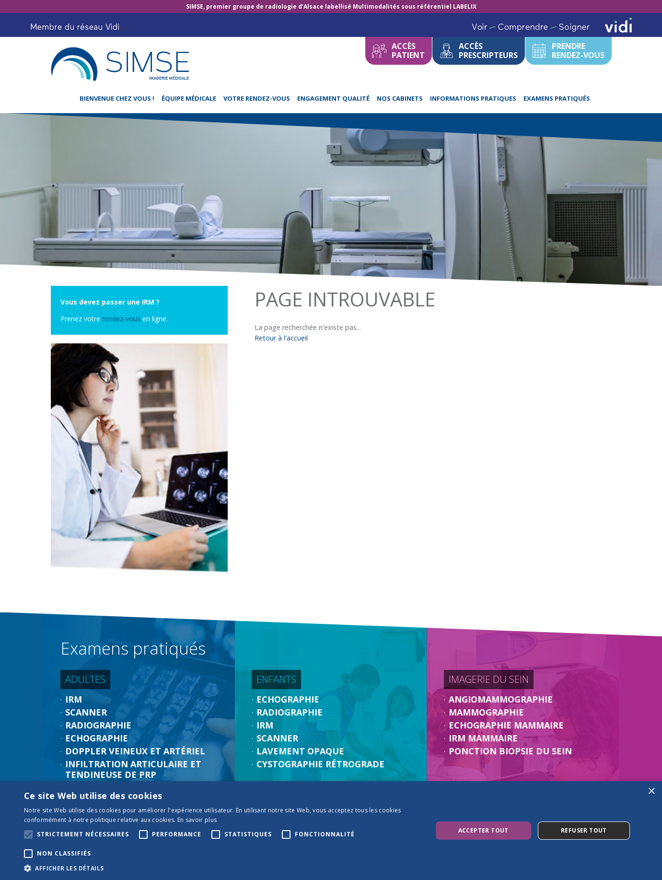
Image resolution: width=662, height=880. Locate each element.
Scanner (86, 712)
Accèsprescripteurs (488, 50)
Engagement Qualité (333, 98)
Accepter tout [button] (483, 830)
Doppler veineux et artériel (135, 751)
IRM (73, 699)
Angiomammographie (501, 699)
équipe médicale (189, 98)
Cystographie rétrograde (320, 764)
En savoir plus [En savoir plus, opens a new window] (197, 820)
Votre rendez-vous (256, 98)
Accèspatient (408, 50)
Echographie (96, 738)
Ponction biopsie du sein (510, 751)
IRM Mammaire (483, 738)
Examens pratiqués (556, 98)
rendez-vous (122, 318)
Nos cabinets (400, 98)
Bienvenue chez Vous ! (117, 98)
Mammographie (486, 712)
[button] (222, 868)
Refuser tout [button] (584, 830)
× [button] (651, 791)
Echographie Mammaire (506, 725)
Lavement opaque (300, 751)
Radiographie (98, 725)
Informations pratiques (473, 98)
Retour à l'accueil (281, 337)
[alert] (331, 830)
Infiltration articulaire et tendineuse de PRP (133, 769)
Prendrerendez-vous (578, 50)
